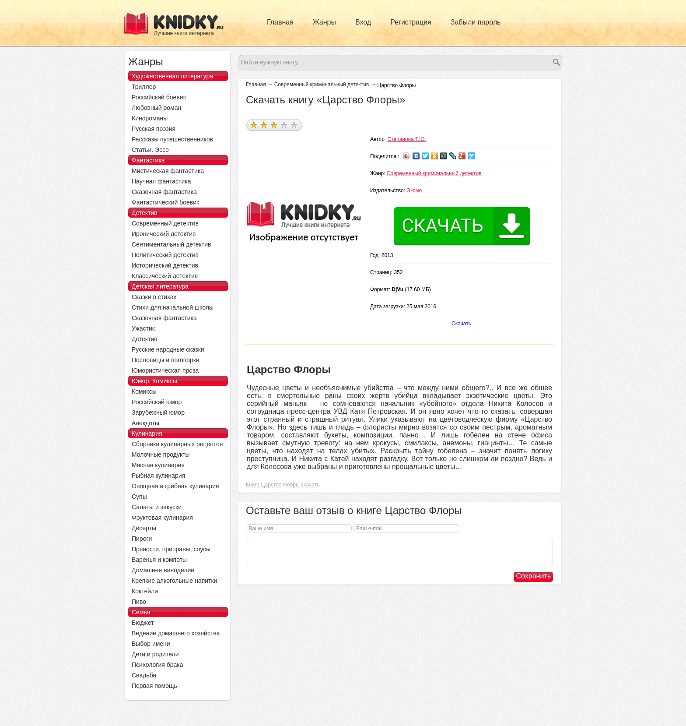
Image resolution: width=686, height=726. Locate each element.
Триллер (144, 86)
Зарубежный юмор (158, 412)
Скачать (461, 324)
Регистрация (410, 22)
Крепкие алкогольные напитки (174, 580)
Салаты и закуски (157, 507)
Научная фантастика (161, 181)
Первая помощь (154, 685)
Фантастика (148, 160)
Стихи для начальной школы (173, 307)
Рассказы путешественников (172, 139)
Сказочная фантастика (164, 191)
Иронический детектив (164, 233)
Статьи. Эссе (150, 149)
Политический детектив (165, 254)
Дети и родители (155, 654)
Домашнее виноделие (163, 570)
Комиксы (144, 391)
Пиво (139, 601)
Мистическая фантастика (168, 170)
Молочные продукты (161, 454)
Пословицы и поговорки (166, 359)
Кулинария (147, 433)
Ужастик (143, 328)
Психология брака (157, 664)
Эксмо (414, 190)
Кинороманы (150, 118)
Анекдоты (145, 422)
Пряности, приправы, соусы (171, 549)
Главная (280, 22)
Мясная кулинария (158, 465)
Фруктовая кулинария (162, 517)
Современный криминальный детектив (321, 84)
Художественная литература (172, 76)
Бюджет (143, 622)
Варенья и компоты (159, 559)
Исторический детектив (165, 265)
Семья (141, 612)
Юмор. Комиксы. (155, 380)
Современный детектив (165, 223)
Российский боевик (159, 97)
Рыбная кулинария (158, 475)
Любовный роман (156, 107)
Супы (139, 496)
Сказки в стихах (154, 296)
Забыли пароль (476, 22)
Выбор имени (151, 643)
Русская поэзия (153, 128)
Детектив (145, 212)
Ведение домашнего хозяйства (176, 633)
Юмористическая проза (165, 370)
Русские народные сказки (168, 349)
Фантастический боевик (165, 202)
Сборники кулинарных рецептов (177, 444)
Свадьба (144, 675)
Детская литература (160, 286)
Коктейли (145, 591)
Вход (363, 22)
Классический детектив (165, 275)
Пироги (142, 538)
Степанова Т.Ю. (407, 139)
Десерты (144, 528)
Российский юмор (157, 401)
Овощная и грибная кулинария (175, 486)
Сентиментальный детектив (171, 244)
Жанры (324, 22)
